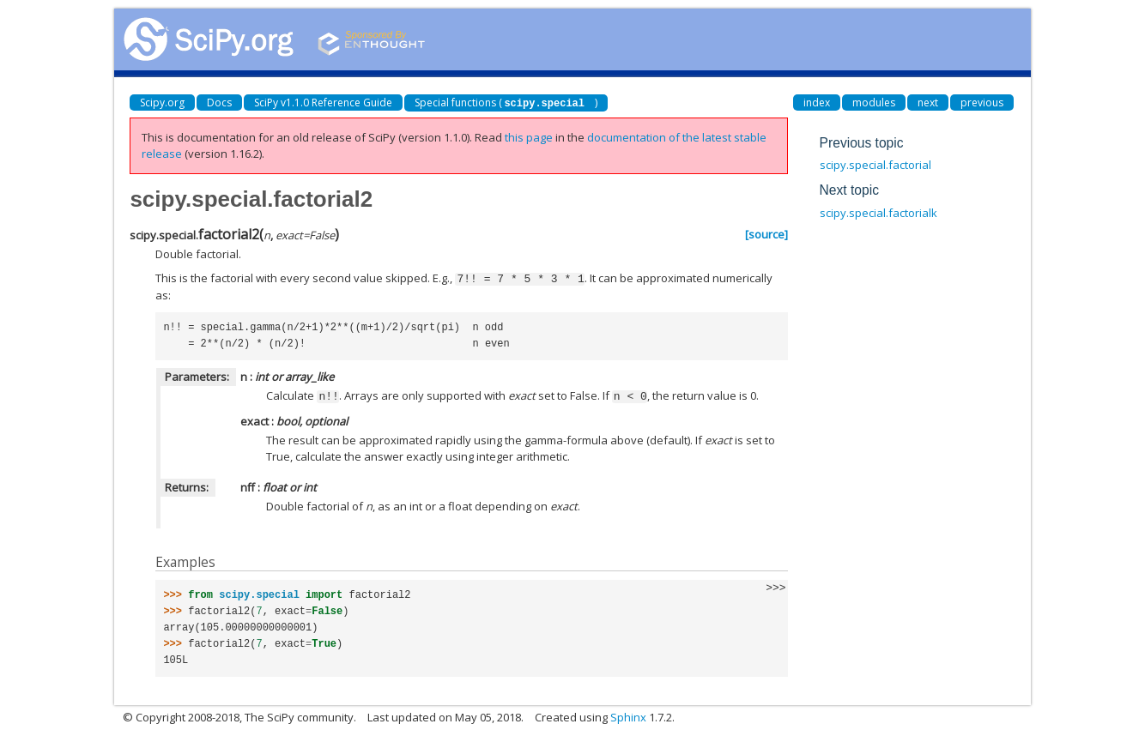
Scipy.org (162, 102)
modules (873, 102)
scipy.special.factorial (875, 164)
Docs (219, 102)
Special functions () (506, 102)
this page (529, 137)
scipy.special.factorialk (878, 212)
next (928, 102)
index (816, 102)
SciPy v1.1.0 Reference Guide (323, 102)
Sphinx (628, 715)
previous (981, 102)
